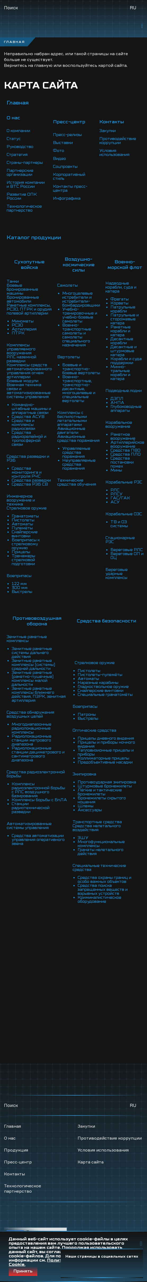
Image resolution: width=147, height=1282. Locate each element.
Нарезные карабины (98, 682)
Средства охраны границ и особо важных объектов (104, 879)
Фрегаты (119, 299)
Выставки (63, 142)
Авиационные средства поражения (78, 438)
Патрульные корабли (122, 309)
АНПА (117, 402)
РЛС (114, 490)
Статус (14, 138)
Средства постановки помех (122, 462)
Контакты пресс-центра (70, 188)
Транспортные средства (97, 821)
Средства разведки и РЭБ (28, 458)
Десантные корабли (121, 341)
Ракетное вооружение (122, 436)
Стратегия (17, 154)
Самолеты (67, 285)
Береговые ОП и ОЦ (127, 555)
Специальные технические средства (99, 867)
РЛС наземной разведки (21, 359)
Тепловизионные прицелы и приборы (106, 752)
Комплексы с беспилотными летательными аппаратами (72, 418)
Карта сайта (91, 1162)
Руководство (20, 146)
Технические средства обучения (76, 482)
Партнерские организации (20, 172)
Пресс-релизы (67, 134)
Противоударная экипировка (107, 782)
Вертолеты (68, 357)
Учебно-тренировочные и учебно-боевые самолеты (79, 315)
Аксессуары (90, 810)
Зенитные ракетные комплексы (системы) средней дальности (33, 664)
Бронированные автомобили (23, 299)
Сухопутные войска (29, 264)
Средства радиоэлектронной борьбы (36, 774)
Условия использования (114, 152)
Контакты (14, 1173)
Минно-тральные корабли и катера (120, 372)
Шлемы (85, 806)
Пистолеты (23, 520)
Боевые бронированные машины (22, 289)
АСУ (115, 502)
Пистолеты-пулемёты (100, 674)
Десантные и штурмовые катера (123, 351)
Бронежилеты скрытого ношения (102, 800)
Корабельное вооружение (118, 424)
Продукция (16, 1150)
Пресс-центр (18, 1162)
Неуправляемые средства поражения (79, 464)
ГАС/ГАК (120, 498)
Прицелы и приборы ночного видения (106, 744)
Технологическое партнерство (24, 208)
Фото (58, 150)
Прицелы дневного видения (106, 738)
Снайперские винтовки (25, 534)
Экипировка (84, 774)
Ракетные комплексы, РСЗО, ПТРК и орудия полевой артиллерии (29, 309)
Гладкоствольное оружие (103, 686)
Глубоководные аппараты (125, 408)
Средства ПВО (125, 450)
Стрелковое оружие (27, 508)
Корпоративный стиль (69, 176)
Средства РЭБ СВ (30, 484)
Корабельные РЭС (123, 482)
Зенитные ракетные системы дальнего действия (32, 652)
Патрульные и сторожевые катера (124, 319)
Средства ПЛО (125, 454)
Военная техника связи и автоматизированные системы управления (29, 390)
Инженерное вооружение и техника (21, 500)
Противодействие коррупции (117, 140)
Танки (13, 281)
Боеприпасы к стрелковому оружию (26, 544)
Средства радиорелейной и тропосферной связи (29, 438)
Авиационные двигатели (71, 430)
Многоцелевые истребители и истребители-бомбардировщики (81, 299)
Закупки (107, 130)
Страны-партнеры (25, 162)
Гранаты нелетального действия (100, 851)
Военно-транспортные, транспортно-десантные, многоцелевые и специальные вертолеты (78, 388)
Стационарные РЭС (120, 539)
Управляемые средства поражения (76, 452)
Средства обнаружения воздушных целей (30, 714)
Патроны (87, 714)
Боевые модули (22, 380)
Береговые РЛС (126, 549)
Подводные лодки (123, 390)
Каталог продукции (34, 237)
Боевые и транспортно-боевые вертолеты (81, 369)
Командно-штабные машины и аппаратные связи (31, 408)
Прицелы (21, 552)
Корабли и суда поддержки (126, 360)
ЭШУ (83, 837)
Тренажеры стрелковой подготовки (23, 559)
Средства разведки (31, 480)
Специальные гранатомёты (105, 694)
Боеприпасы (19, 575)
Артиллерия (24, 329)
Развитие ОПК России (22, 196)
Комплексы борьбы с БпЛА (39, 799)
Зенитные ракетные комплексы (27, 638)
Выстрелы (22, 591)
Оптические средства (94, 730)
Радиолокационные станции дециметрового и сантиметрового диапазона (38, 754)
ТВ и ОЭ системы (119, 524)
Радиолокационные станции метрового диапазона (31, 740)
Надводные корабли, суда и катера (120, 287)
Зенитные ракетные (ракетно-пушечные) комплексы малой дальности (33, 678)
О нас (10, 1138)
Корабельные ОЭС (123, 514)
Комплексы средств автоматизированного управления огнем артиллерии (29, 371)
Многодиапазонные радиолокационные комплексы (31, 728)
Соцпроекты (65, 166)
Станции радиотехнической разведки (31, 807)
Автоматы (22, 524)
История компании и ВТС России (26, 184)
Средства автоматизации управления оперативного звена (38, 839)
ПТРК (18, 333)
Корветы (119, 303)
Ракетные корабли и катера (120, 331)
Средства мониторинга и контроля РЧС (27, 472)
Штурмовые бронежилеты (105, 786)
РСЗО (17, 325)
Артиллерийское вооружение (127, 444)
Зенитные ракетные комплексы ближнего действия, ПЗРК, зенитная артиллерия (39, 694)
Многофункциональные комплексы (101, 843)
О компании (18, 130)
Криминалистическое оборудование (99, 899)
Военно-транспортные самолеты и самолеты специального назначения (76, 335)
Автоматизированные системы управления (29, 825)
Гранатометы (25, 516)
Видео (59, 158)
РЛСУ (116, 494)
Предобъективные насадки (105, 762)
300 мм (20, 587)
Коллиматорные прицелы (103, 758)
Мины (116, 470)
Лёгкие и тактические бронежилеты (100, 792)
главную (43, 65)
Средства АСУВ (28, 416)
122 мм (19, 583)
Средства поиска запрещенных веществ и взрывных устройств (103, 889)
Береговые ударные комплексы (116, 573)
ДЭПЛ (116, 398)
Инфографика (67, 198)
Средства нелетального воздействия (97, 827)
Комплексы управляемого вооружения (21, 349)
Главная (18, 103)
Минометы (23, 321)
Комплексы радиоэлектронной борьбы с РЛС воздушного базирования (38, 790)
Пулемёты (22, 528)
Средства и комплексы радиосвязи (23, 424)
